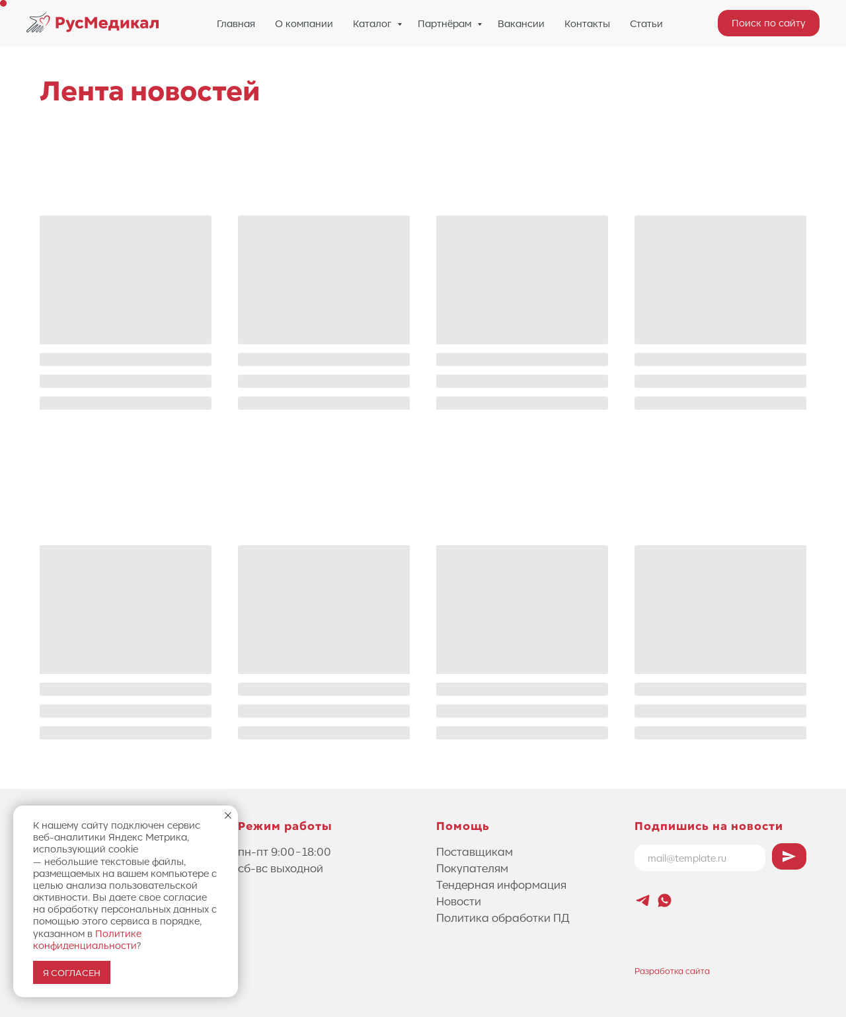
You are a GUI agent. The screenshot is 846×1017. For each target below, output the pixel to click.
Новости (458, 900)
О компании (304, 23)
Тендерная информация (501, 884)
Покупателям (472, 867)
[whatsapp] (664, 900)
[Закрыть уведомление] (228, 815)
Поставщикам (474, 851)
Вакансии (521, 23)
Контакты (587, 23)
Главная (236, 23)
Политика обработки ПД (503, 917)
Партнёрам (446, 23)
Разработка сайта (672, 970)
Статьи (646, 23)
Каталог (373, 23)
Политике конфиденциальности (87, 939)
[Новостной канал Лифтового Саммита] (642, 900)
